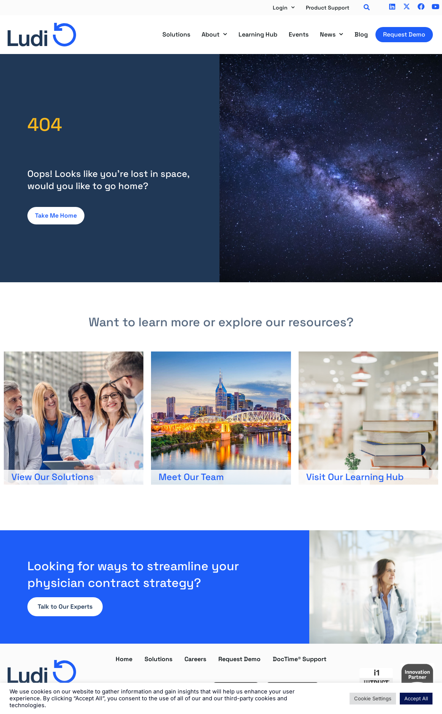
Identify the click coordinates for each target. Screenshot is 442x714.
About (214, 34)
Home (124, 659)
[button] (366, 7)
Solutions (176, 34)
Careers (195, 659)
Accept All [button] (416, 698)
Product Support (327, 7)
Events (298, 34)
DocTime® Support (299, 659)
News (331, 34)
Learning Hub (257, 34)
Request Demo (404, 34)
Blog (361, 34)
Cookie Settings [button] (372, 698)
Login (284, 7)
